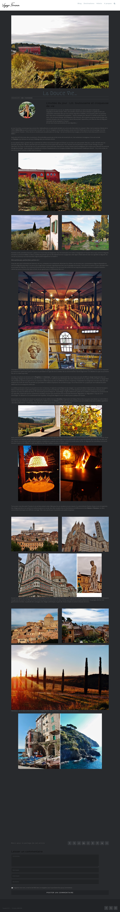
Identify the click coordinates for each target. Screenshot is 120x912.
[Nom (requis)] (55, 870)
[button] (114, 3)
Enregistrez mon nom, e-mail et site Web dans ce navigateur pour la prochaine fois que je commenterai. (42, 887)
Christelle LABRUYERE (17, 908)
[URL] (55, 881)
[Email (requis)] (55, 875)
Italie (22, 98)
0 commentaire (28, 98)
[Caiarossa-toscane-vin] (60, 51)
